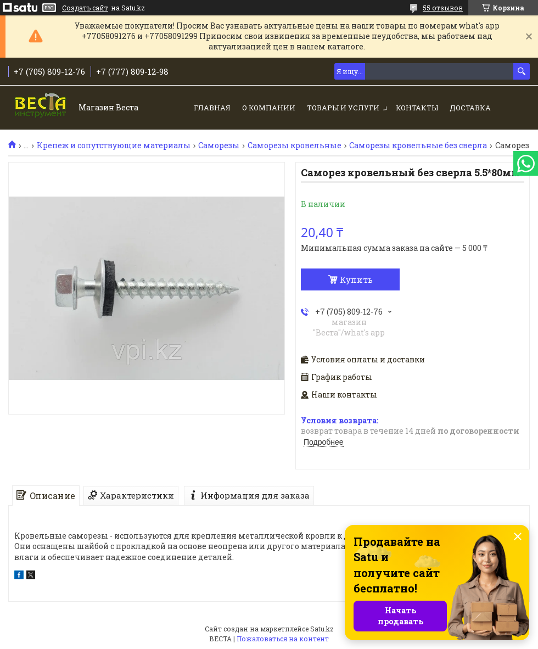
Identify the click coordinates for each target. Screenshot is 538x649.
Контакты (417, 108)
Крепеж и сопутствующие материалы (113, 145)
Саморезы (218, 145)
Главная (212, 108)
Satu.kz (322, 628)
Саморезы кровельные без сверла (418, 145)
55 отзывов (443, 7)
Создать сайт (85, 8)
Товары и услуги (343, 108)
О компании (268, 108)
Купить (356, 279)
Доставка (470, 108)
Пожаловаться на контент (283, 638)
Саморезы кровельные (294, 145)
